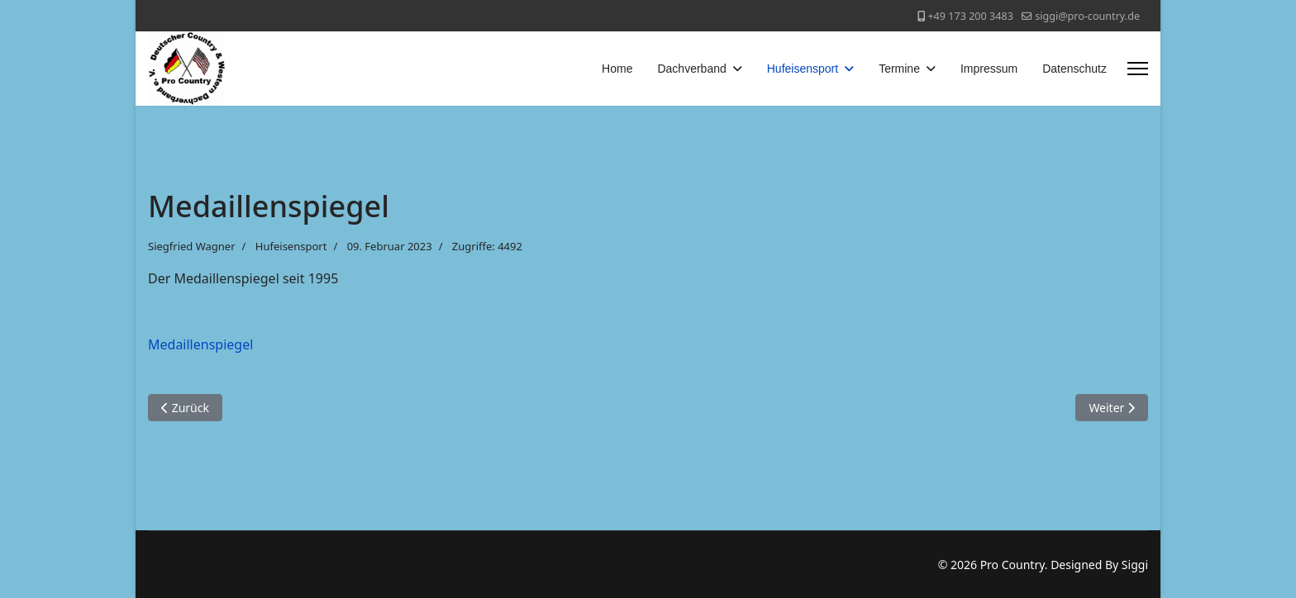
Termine (899, 68)
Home (617, 68)
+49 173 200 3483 (969, 16)
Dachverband (691, 68)
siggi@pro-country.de (1087, 16)
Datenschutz (1074, 68)
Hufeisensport (802, 68)
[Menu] (1137, 68)
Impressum (988, 68)
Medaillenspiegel (200, 344)
